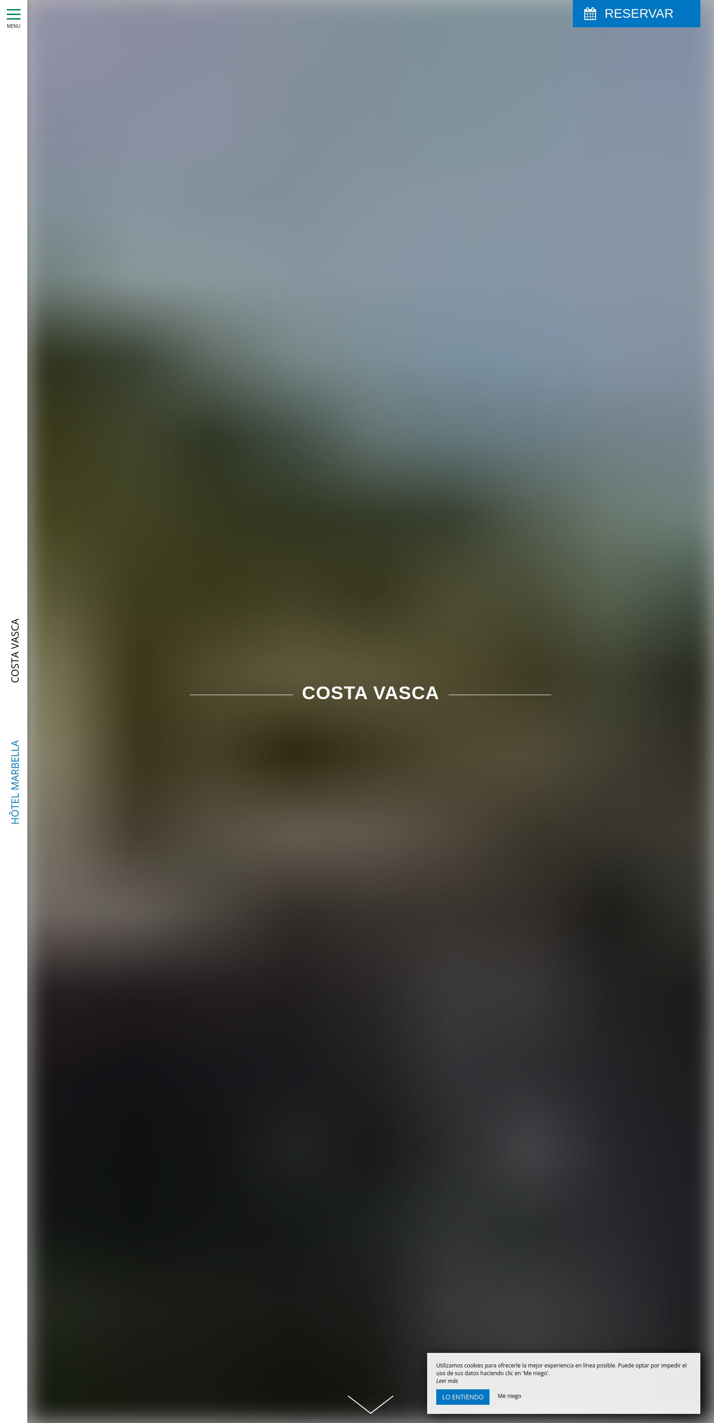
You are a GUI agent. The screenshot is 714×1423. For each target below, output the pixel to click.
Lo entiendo (463, 1397)
